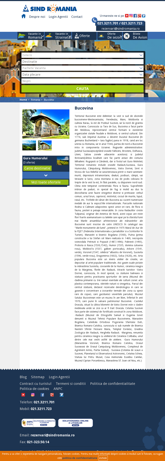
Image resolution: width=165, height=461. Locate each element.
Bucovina (49, 99)
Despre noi (37, 17)
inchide (103, 458)
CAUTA (82, 88)
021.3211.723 (41, 409)
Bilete (136, 35)
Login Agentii (58, 17)
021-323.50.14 (38, 442)
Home (23, 99)
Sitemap (37, 377)
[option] (30, 145)
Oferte (111, 35)
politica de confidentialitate (79, 458)
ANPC (58, 389)
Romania (35, 99)
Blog (23, 377)
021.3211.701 (44, 402)
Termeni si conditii (71, 384)
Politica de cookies (34, 389)
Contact (76, 17)
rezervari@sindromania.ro (121, 28)
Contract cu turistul (35, 384)
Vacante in (34, 35)
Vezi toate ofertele (46, 182)
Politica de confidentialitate (112, 384)
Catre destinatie (37, 168)
